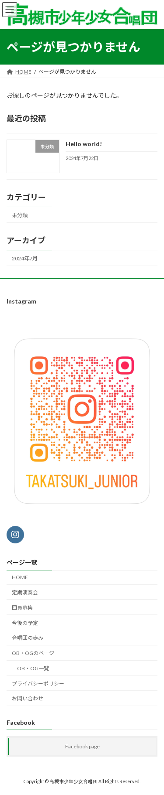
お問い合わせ (27, 699)
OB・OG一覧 (33, 668)
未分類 (20, 215)
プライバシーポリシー (38, 683)
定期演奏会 (25, 592)
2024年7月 (25, 258)
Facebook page (82, 747)
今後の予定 (25, 623)
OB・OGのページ (33, 653)
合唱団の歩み (27, 638)
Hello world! (84, 143)
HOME (20, 577)
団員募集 (22, 607)
